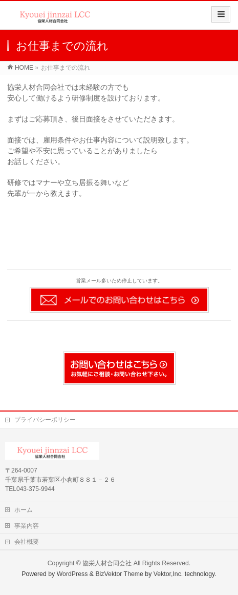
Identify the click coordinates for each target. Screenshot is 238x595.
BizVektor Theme (119, 574)
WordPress (72, 574)
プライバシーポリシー (45, 419)
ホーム (23, 510)
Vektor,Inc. (168, 574)
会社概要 (26, 541)
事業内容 (26, 525)
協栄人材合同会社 (107, 563)
